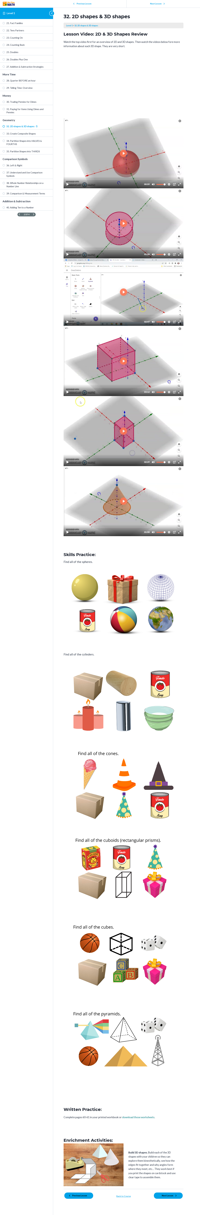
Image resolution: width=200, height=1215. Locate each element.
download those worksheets (141, 1117)
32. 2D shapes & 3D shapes (89, 25)
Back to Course (126, 1195)
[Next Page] (34, 214)
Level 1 (11, 13)
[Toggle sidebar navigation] (50, 13)
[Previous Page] (19, 214)
